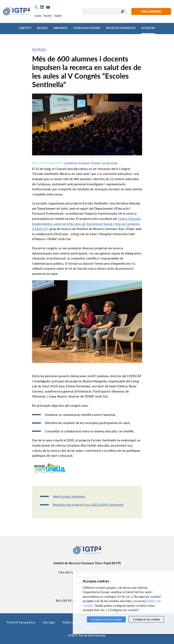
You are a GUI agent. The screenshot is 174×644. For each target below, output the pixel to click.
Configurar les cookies (146, 619)
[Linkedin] (42, 7)
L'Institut (25, 28)
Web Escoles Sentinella (69, 496)
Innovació (60, 28)
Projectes (95, 162)
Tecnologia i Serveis (86, 28)
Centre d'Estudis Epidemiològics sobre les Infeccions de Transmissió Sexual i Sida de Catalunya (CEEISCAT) (86, 224)
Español (47, 15)
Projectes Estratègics (120, 28)
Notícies (39, 49)
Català (37, 15)
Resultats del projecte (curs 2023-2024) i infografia (88, 504)
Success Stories (110, 162)
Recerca (42, 28)
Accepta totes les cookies (106, 619)
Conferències (70, 162)
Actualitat (148, 28)
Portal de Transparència (21, 622)
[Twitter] (36, 7)
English (58, 15)
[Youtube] (48, 7)
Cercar (123, 11)
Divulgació (84, 162)
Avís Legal (49, 622)
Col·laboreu (151, 11)
